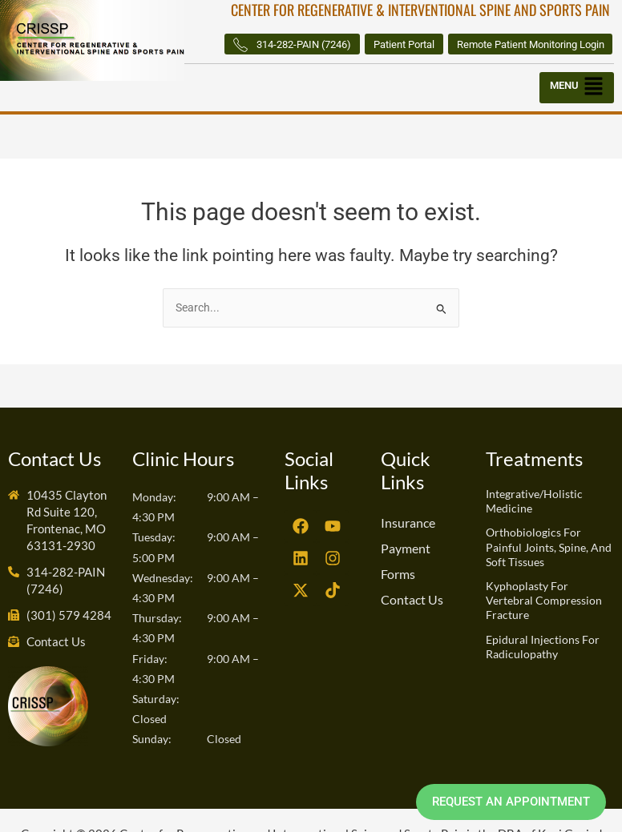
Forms (398, 599)
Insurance (408, 548)
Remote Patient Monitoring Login (520, 68)
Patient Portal (568, 44)
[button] (576, 113)
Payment (405, 573)
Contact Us (412, 625)
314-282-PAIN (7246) (444, 45)
